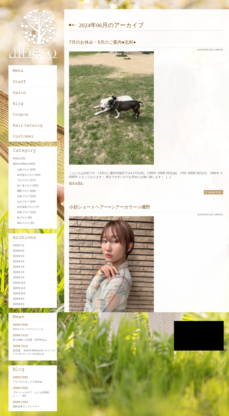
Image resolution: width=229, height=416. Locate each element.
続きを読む (76, 183)
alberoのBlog (20, 163)
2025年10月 (19, 293)
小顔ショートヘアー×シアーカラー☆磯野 (109, 207)
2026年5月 (18, 256)
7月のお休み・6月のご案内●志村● (102, 42)
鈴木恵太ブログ (25, 175)
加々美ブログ (24, 185)
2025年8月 (18, 304)
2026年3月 (18, 266)
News (16, 158)
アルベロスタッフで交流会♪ (28, 381)
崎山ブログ (23, 223)
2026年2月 (18, 272)
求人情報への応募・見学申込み (30, 339)
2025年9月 (18, 298)
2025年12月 (19, 282)
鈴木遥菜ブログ (25, 207)
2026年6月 (18, 250)
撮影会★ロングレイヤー (26, 406)
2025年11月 (19, 288)
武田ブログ (23, 212)
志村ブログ (23, 196)
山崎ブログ (23, 169)
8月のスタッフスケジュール (28, 329)
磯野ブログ (23, 191)
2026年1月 (18, 277)
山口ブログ (23, 201)
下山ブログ (23, 180)
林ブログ (22, 217)
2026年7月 (18, 245)
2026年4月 (18, 261)
